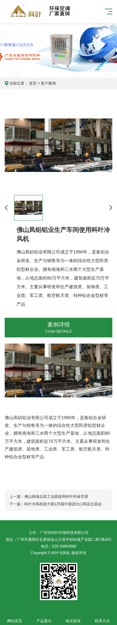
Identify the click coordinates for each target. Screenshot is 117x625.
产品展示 (44, 617)
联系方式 (102, 617)
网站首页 (14, 617)
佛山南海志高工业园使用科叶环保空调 (56, 496)
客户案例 (48, 83)
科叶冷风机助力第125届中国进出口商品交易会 (63, 504)
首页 (33, 83)
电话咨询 (73, 617)
